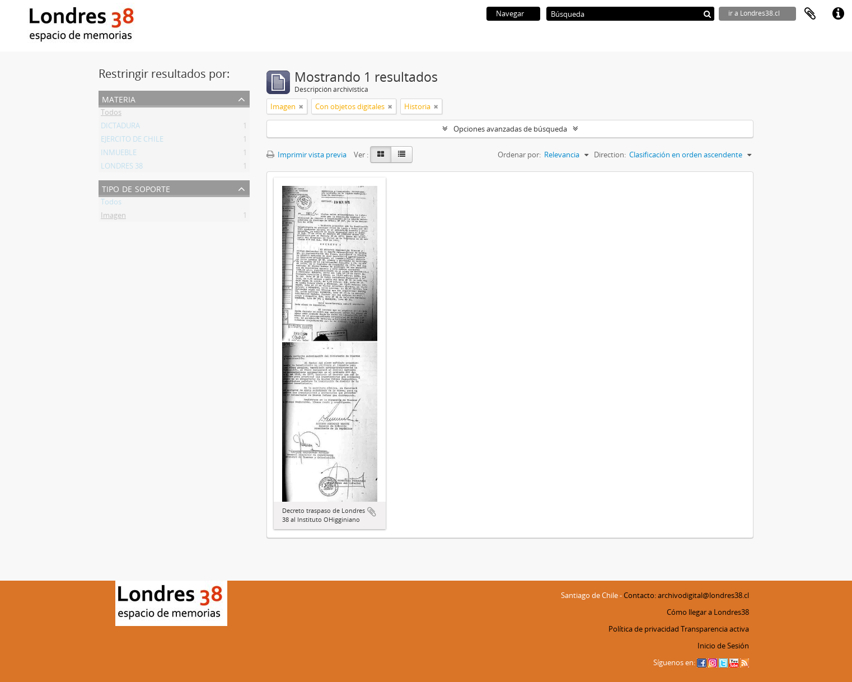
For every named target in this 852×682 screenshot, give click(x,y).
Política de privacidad (643, 629)
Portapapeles (810, 14)
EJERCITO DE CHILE (132, 141)
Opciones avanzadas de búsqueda (510, 129)
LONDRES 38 (122, 168)
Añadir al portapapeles (371, 511)
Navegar (510, 13)
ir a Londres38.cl (754, 13)
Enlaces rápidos (838, 14)
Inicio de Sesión (723, 646)
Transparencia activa (715, 629)
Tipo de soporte (136, 187)
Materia (118, 98)
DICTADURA (120, 128)
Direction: (610, 155)
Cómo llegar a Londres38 (708, 612)
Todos (111, 114)
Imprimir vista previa (306, 155)
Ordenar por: (519, 155)
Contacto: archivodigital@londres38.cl (686, 595)
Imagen (113, 217)
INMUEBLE (119, 155)
